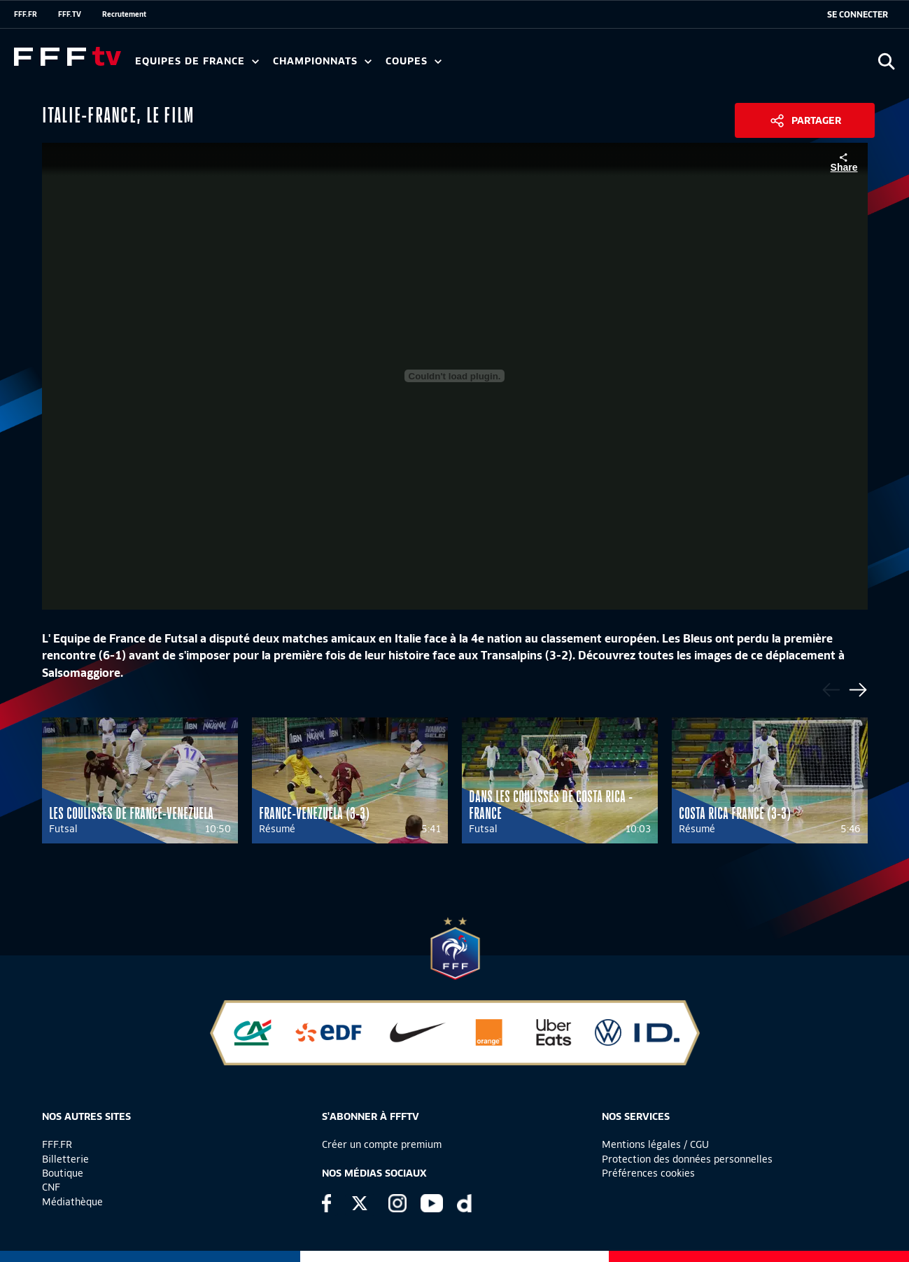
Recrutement (124, 14)
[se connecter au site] (857, 14)
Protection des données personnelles (687, 1159)
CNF (51, 1187)
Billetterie (65, 1159)
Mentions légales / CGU (655, 1144)
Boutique (62, 1173)
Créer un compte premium (382, 1144)
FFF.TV (69, 14)
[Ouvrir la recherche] (886, 61)
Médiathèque (72, 1201)
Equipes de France (197, 61)
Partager (816, 120)
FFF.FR (25, 14)
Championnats (322, 61)
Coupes (414, 61)
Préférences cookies (648, 1173)
